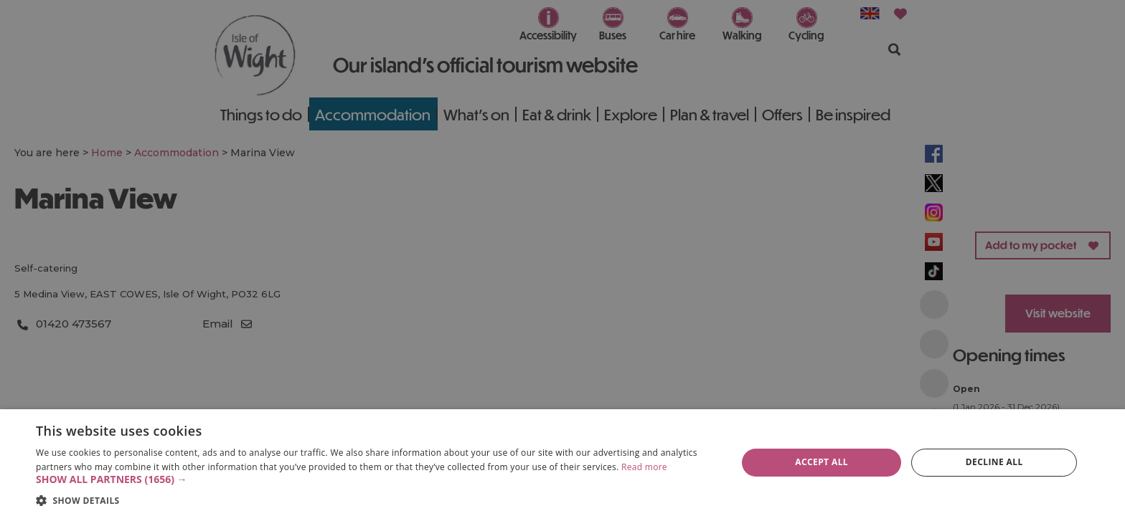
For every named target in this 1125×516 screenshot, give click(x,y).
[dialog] (562, 462)
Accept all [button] (821, 462)
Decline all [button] (994, 462)
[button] (376, 479)
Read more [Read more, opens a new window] (644, 467)
